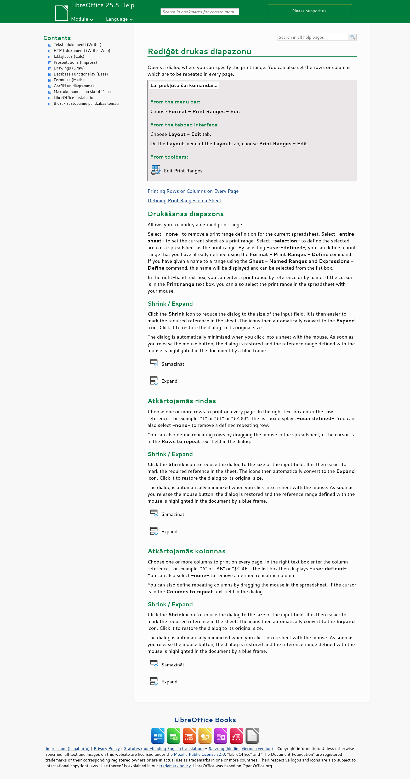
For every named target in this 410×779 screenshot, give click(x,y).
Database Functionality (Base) (81, 74)
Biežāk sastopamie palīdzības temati (86, 103)
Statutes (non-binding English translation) (164, 748)
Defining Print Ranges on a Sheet (184, 200)
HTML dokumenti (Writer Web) (82, 50)
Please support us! (310, 11)
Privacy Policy (107, 748)
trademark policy (175, 766)
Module (79, 18)
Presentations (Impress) (75, 62)
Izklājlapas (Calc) (69, 56)
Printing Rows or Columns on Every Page (193, 191)
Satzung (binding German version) (241, 748)
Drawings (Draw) (69, 68)
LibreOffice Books (205, 719)
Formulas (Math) (69, 80)
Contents (57, 38)
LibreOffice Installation (74, 97)
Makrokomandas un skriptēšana (82, 91)
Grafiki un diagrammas (74, 86)
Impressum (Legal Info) (67, 748)
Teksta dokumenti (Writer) (77, 44)
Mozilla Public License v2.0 (199, 754)
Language (117, 18)
